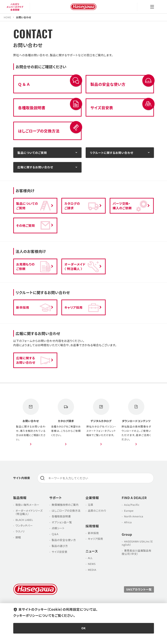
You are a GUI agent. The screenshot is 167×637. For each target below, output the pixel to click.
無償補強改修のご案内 (65, 505)
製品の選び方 (60, 546)
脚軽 (18, 537)
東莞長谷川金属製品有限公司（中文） (136, 552)
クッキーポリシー (26, 615)
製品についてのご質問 (32, 153)
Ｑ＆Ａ (55, 534)
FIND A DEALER (134, 497)
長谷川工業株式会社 (83, 6)
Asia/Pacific (131, 505)
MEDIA (92, 570)
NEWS (92, 564)
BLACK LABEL (24, 520)
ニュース (92, 551)
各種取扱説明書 (61, 516)
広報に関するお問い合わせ (35, 167)
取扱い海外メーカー (27, 505)
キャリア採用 (95, 539)
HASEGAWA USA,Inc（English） (137, 543)
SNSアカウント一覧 (139, 589)
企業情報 (92, 497)
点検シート (58, 528)
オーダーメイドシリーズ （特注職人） (28, 512)
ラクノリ (20, 531)
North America (133, 516)
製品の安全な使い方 (64, 540)
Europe (128, 510)
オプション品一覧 (62, 522)
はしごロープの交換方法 (66, 510)
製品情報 (20, 497)
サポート (55, 497)
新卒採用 (93, 533)
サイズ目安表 (59, 552)
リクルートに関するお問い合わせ (112, 153)
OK (83, 628)
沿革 (90, 505)
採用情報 (92, 526)
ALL (90, 558)
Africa (128, 522)
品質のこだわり (97, 510)
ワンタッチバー (24, 525)
